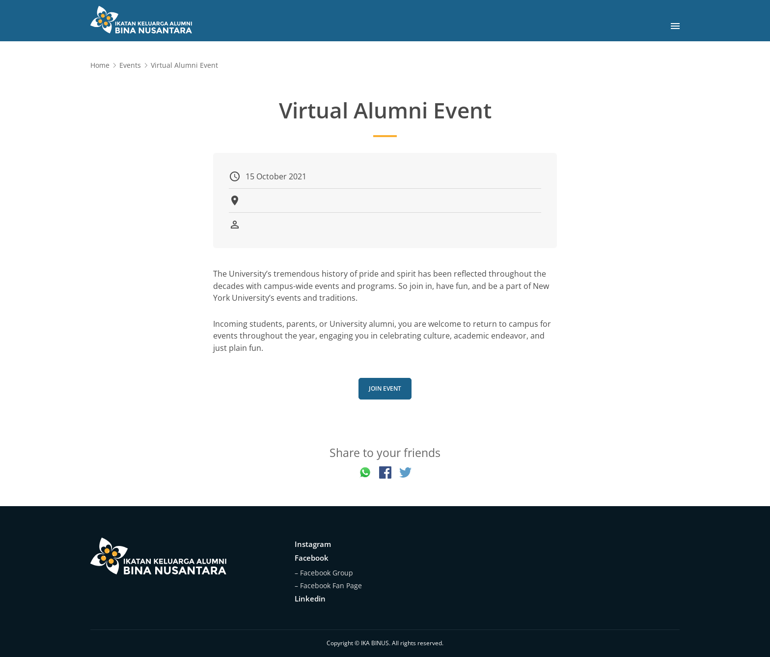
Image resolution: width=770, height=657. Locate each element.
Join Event (385, 388)
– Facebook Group (324, 572)
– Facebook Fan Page (328, 585)
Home (100, 65)
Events (130, 65)
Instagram (313, 544)
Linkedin (310, 598)
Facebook (312, 558)
